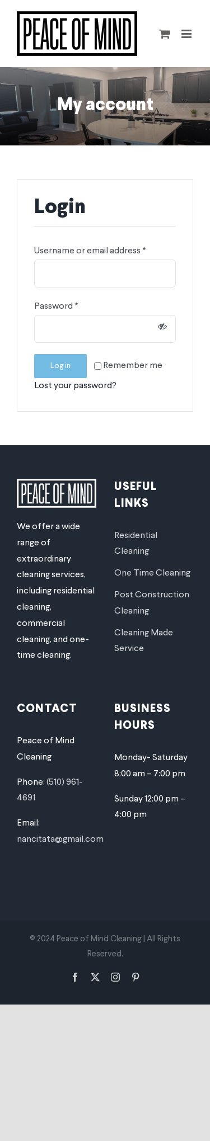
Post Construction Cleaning (151, 603)
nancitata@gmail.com (60, 839)
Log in (60, 366)
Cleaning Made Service (143, 641)
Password (56, 306)
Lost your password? (75, 385)
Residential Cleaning (135, 544)
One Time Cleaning (152, 573)
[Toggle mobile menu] (187, 34)
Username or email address (90, 251)
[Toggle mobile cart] (164, 34)
